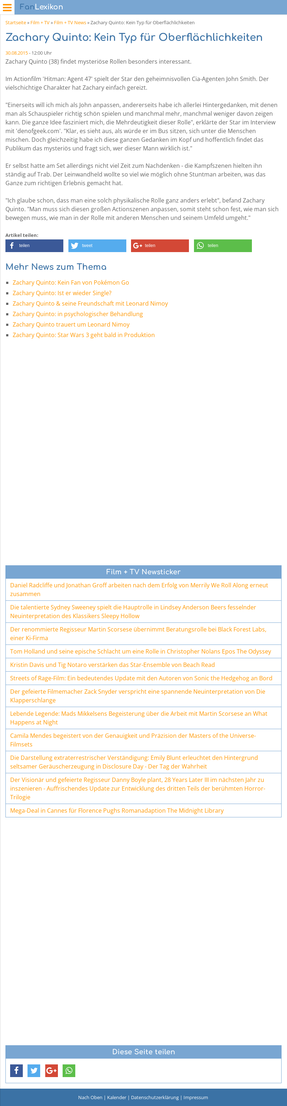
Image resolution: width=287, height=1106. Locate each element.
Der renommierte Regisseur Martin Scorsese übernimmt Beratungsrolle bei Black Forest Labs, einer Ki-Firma (138, 633)
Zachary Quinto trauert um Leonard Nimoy (71, 324)
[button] (34, 245)
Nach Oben (90, 1097)
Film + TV (40, 22)
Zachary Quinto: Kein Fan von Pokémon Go (71, 282)
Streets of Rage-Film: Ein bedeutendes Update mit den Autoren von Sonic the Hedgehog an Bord (141, 678)
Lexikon (41, 7)
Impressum (195, 1097)
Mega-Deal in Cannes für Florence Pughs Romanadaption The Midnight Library (117, 810)
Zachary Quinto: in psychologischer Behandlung (78, 314)
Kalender (116, 1097)
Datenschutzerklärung (155, 1097)
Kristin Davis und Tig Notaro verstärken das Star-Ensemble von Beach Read (112, 665)
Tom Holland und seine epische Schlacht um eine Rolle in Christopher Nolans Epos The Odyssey (140, 651)
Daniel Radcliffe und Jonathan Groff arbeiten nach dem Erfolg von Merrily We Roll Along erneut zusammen (139, 589)
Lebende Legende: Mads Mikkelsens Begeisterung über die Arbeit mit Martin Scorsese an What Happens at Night (138, 718)
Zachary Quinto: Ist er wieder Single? (62, 293)
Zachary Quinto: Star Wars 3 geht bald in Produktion (84, 335)
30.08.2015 (16, 53)
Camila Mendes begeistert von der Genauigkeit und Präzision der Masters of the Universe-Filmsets (133, 740)
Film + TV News (70, 22)
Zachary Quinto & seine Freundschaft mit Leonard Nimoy (90, 303)
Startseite (15, 22)
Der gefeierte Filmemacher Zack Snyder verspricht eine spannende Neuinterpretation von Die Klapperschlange (137, 696)
